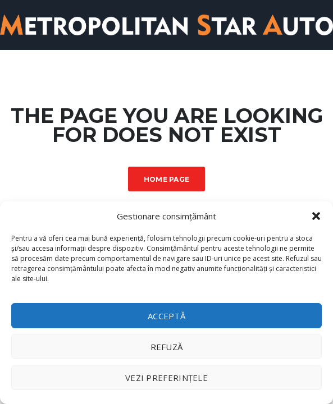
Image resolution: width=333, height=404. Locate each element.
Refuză (166, 346)
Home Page (167, 179)
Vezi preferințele (166, 377)
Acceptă (166, 316)
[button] (316, 216)
